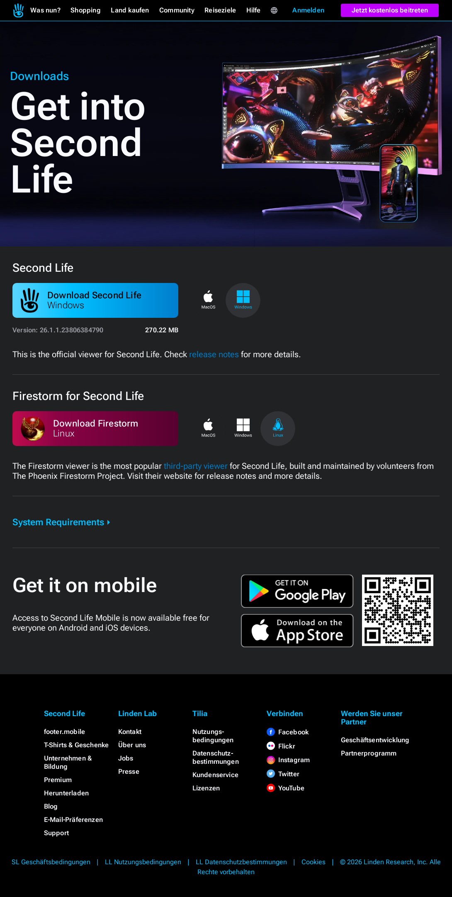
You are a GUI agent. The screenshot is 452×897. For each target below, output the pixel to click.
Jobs (126, 758)
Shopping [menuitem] (85, 10)
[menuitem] (18, 10)
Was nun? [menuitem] (45, 10)
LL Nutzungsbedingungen (143, 862)
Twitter (283, 774)
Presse (128, 771)
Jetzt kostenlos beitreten (390, 10)
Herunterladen (66, 793)
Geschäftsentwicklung (375, 740)
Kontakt (129, 732)
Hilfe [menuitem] (253, 10)
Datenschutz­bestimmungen (215, 757)
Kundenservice (215, 775)
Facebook (288, 732)
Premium (58, 780)
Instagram (288, 760)
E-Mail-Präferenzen (73, 820)
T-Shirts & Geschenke (76, 745)
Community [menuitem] (176, 10)
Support (56, 833)
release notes (214, 354)
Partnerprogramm (369, 753)
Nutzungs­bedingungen (213, 736)
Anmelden (308, 10)
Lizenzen (206, 788)
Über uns (132, 745)
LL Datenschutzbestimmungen (241, 862)
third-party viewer (196, 466)
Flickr (281, 746)
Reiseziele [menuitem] (220, 10)
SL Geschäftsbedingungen (51, 862)
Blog (51, 806)
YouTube (285, 788)
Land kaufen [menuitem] (130, 10)
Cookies (313, 862)
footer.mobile (64, 732)
